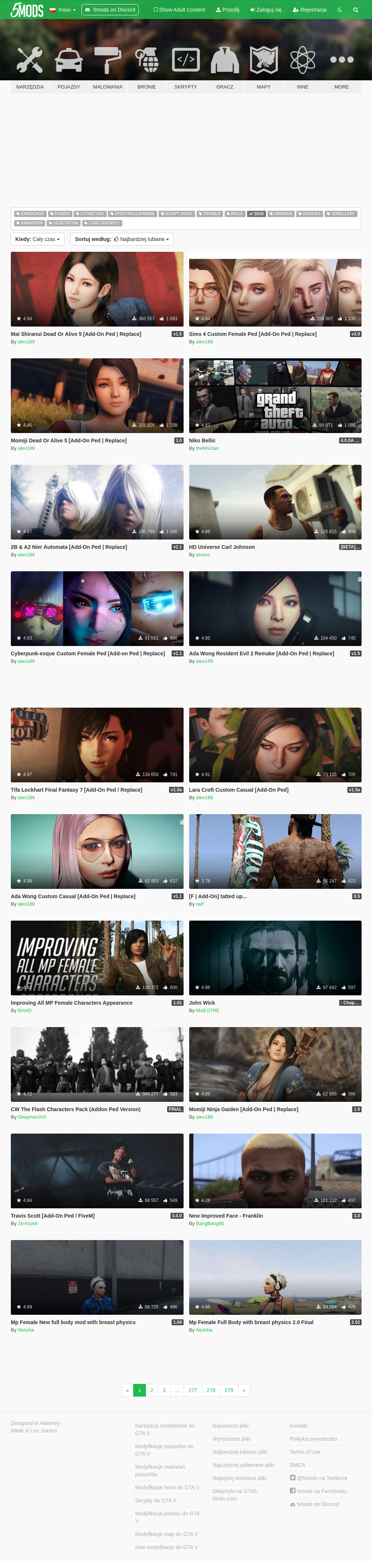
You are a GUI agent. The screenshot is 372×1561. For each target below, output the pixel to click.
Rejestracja (309, 10)
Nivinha (26, 1330)
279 (229, 1390)
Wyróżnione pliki (232, 1439)
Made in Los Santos (34, 1431)
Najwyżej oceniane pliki (240, 1478)
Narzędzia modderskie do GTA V (164, 1429)
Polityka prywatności (313, 1439)
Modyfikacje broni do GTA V (167, 1487)
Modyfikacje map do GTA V (166, 1534)
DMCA (297, 1465)
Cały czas (37, 239)
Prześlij (227, 10)
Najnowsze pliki (230, 1426)
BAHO (25, 1010)
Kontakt (298, 1426)
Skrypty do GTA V (155, 1500)
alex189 (26, 341)
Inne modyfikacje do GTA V (166, 1547)
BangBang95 (210, 1223)
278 (211, 1390)
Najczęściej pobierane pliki (243, 1465)
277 (192, 1390)
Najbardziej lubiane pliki (240, 1452)
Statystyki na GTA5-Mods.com (236, 1495)
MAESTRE (207, 1010)
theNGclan (207, 448)
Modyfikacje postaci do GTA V (167, 1517)
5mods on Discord (314, 1504)
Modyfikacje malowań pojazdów (160, 1470)
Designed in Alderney (35, 1423)
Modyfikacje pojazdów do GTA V (164, 1450)
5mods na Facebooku (318, 1491)
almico (203, 554)
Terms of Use (305, 1452)
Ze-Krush (28, 1223)
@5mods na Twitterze (318, 1478)
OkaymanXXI (32, 1117)
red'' (200, 904)
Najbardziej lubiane (122, 239)
